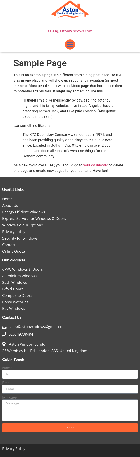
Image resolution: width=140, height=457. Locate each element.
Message (9, 397)
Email (7, 383)
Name (7, 368)
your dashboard (95, 165)
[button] (70, 45)
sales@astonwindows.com (70, 31)
